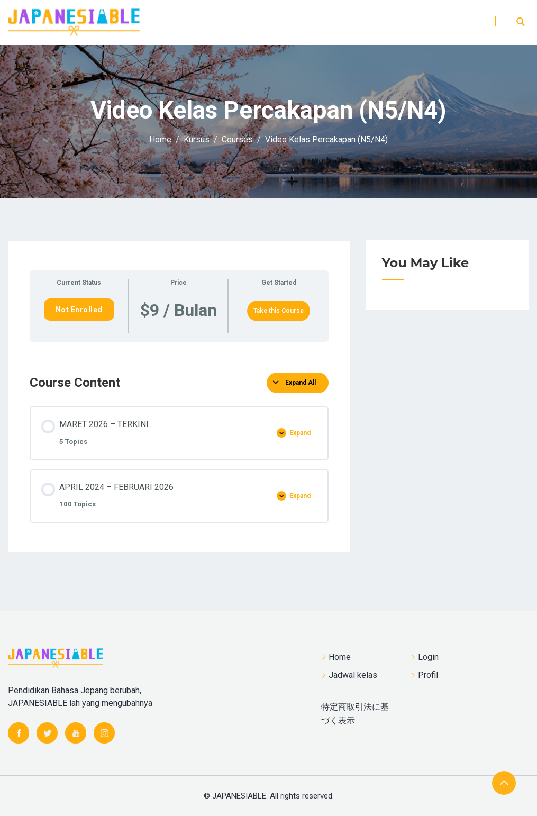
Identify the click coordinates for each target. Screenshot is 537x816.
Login (428, 657)
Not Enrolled (79, 309)
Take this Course (278, 310)
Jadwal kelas (353, 675)
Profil (428, 675)
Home (340, 657)
